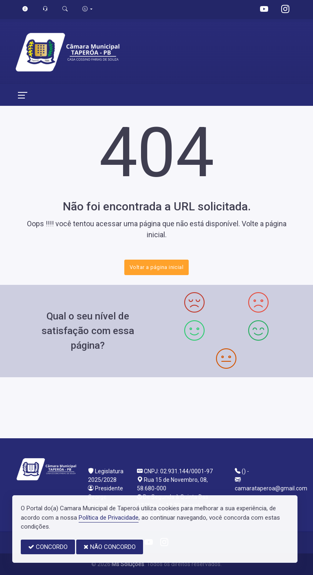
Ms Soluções (128, 564)
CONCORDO (48, 547)
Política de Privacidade (109, 517)
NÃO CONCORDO (110, 547)
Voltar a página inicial (156, 267)
